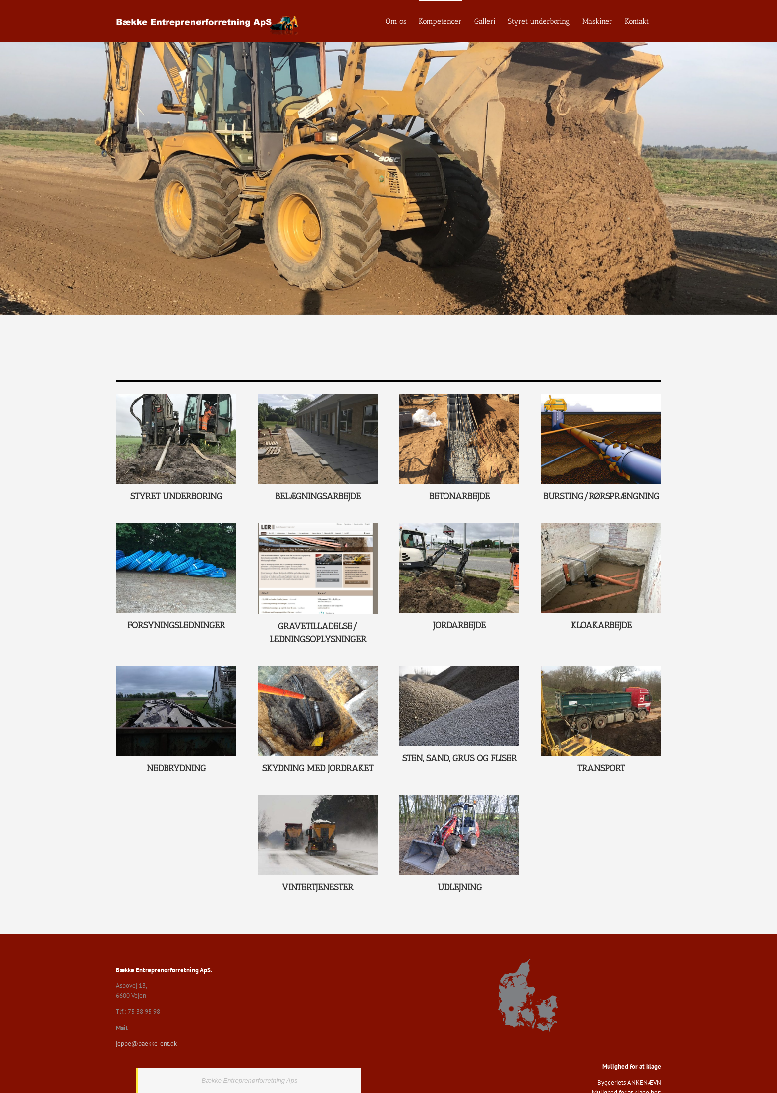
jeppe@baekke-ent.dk (146, 1043)
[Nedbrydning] (176, 669)
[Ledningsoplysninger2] (318, 526)
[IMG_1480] (459, 526)
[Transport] (601, 669)
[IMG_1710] (318, 397)
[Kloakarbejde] (601, 526)
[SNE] (318, 798)
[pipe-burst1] (601, 397)
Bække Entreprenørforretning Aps (250, 1080)
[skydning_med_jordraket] (318, 669)
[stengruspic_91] (459, 669)
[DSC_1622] (459, 798)
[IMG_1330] (176, 397)
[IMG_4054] (176, 526)
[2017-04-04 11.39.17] (459, 397)
